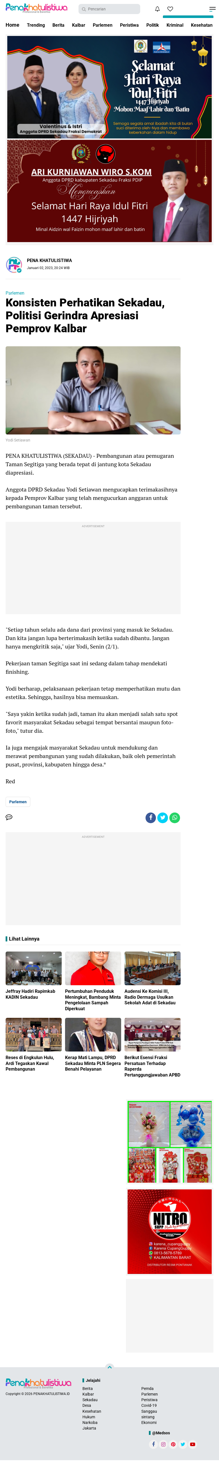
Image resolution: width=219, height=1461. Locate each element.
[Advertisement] (93, 569)
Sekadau (90, 1400)
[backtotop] (109, 1369)
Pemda (147, 1389)
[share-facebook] (149, 818)
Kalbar (83, 25)
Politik (165, 25)
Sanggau (149, 1412)
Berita (61, 25)
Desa (86, 1406)
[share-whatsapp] (174, 818)
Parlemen (109, 25)
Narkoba (90, 1423)
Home (12, 25)
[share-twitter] (161, 818)
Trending (37, 25)
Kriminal (189, 25)
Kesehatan (91, 1412)
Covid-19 (149, 1406)
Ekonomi (148, 1423)
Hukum (88, 1417)
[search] (109, 9)
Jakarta (89, 1429)
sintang (148, 1417)
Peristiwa (139, 25)
